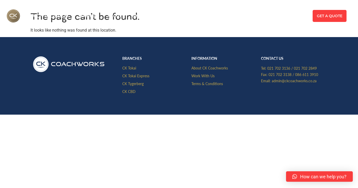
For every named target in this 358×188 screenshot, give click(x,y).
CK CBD (129, 91)
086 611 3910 (306, 74)
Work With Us (203, 75)
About (114, 16)
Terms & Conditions (207, 83)
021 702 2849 (305, 68)
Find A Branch (147, 16)
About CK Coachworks (209, 67)
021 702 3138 (280, 74)
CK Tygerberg (133, 83)
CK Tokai (129, 67)
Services (87, 16)
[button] (319, 176)
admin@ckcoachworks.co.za (294, 80)
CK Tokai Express (135, 75)
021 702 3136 (278, 68)
